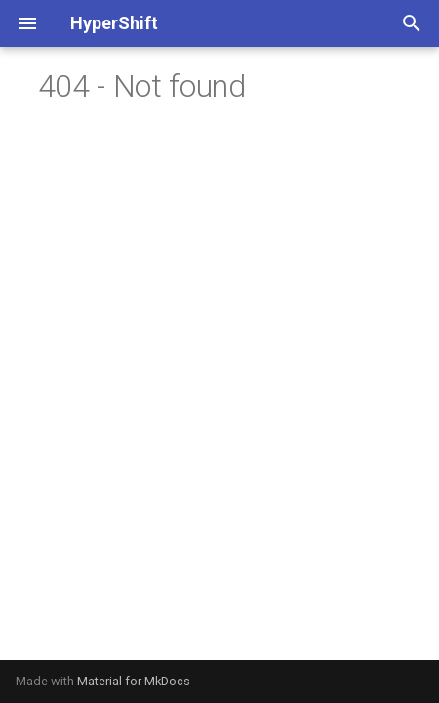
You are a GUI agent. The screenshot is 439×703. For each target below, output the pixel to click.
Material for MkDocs (133, 681)
